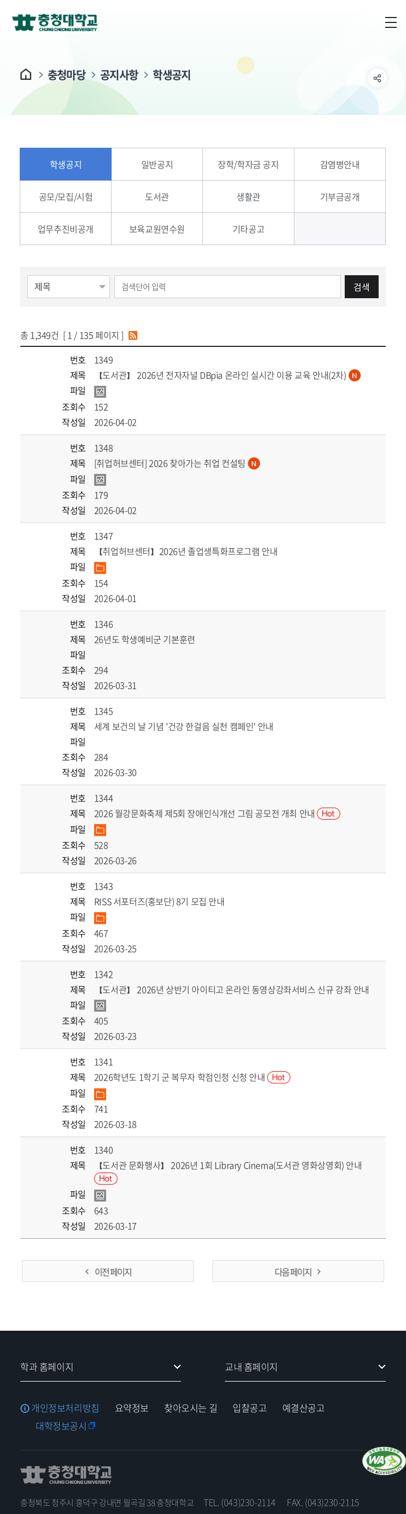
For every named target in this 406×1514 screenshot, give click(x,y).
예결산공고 (303, 1407)
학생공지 (171, 75)
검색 (361, 286)
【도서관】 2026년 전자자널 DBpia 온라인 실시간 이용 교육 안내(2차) (227, 374)
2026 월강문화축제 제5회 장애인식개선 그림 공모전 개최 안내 (217, 813)
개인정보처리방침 (65, 1407)
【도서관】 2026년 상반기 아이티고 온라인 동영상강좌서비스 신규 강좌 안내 (231, 989)
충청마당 (66, 75)
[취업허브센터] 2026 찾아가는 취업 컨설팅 (177, 462)
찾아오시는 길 (190, 1407)
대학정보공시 (61, 1425)
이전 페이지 (113, 1271)
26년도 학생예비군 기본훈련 (144, 639)
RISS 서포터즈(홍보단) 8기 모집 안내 (159, 901)
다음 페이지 (293, 1271)
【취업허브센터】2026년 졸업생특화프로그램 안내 (186, 551)
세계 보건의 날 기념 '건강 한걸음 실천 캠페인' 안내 (184, 726)
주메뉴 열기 (391, 22)
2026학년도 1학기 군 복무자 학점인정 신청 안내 (192, 1076)
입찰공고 (249, 1407)
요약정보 (132, 1407)
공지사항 (119, 75)
